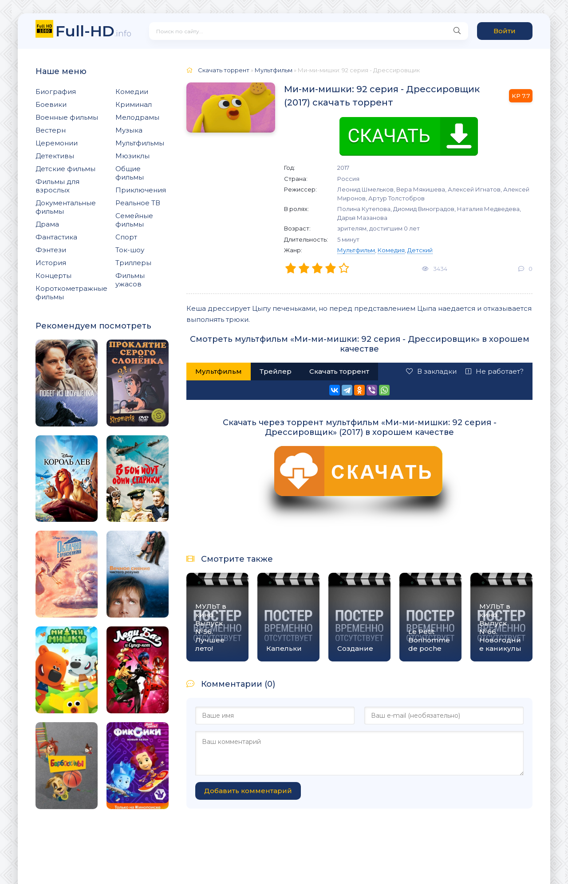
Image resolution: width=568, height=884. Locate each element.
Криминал (133, 104)
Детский (420, 250)
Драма (47, 224)
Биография (56, 91)
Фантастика (56, 237)
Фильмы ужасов (130, 279)
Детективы (55, 156)
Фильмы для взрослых (57, 185)
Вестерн (51, 130)
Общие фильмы (129, 172)
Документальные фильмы (66, 207)
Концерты (53, 275)
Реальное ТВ (137, 203)
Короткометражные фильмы (71, 292)
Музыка (128, 130)
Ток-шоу (129, 250)
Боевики (51, 104)
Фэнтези (51, 250)
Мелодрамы (137, 117)
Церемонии (57, 143)
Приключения (140, 190)
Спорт (126, 237)
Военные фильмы (67, 117)
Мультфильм (356, 250)
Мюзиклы (132, 156)
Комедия (391, 250)
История (51, 262)
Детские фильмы (65, 168)
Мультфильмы (139, 143)
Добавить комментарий (248, 790)
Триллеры (133, 262)
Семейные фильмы (134, 219)
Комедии (131, 91)
